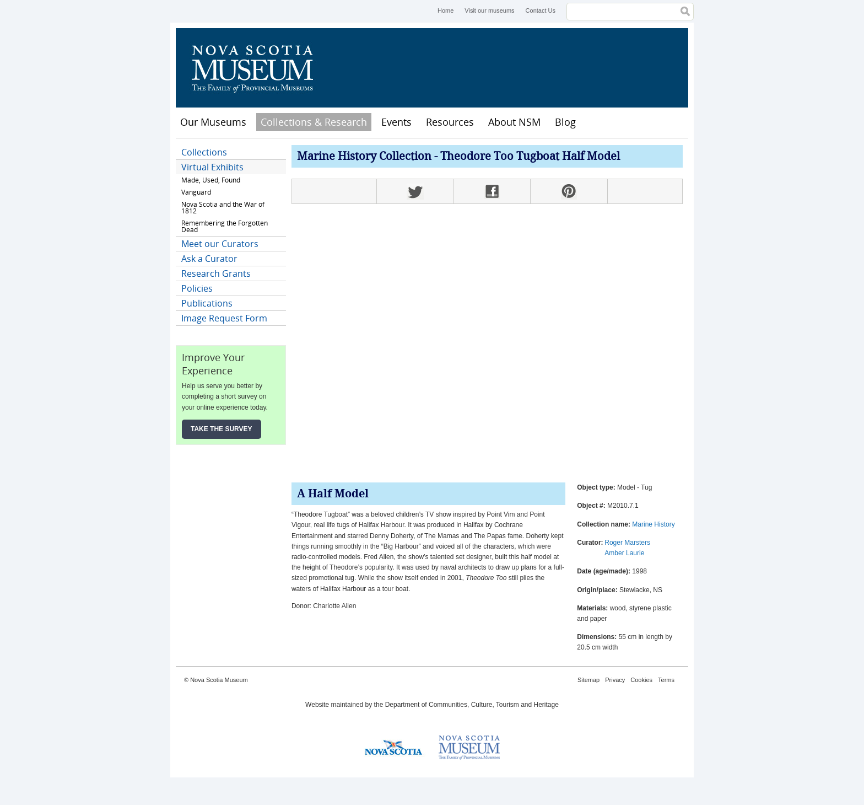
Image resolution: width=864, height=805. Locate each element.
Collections (204, 152)
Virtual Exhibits (212, 167)
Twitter (414, 191)
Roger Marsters (627, 542)
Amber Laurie (624, 553)
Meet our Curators (219, 244)
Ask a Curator (209, 259)
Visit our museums (489, 10)
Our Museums (213, 121)
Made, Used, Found (210, 180)
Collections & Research (314, 121)
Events (396, 121)
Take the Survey (221, 429)
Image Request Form (224, 318)
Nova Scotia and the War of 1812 (222, 208)
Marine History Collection (364, 157)
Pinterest (568, 191)
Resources (450, 121)
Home (445, 10)
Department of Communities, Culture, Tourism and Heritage (472, 705)
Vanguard (196, 192)
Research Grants (216, 273)
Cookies (641, 680)
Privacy (615, 680)
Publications (207, 303)
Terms (666, 680)
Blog (565, 121)
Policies (197, 288)
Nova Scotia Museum (258, 68)
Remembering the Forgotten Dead (224, 226)
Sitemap (588, 680)
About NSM (514, 121)
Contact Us (540, 10)
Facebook (492, 191)
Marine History (653, 524)
